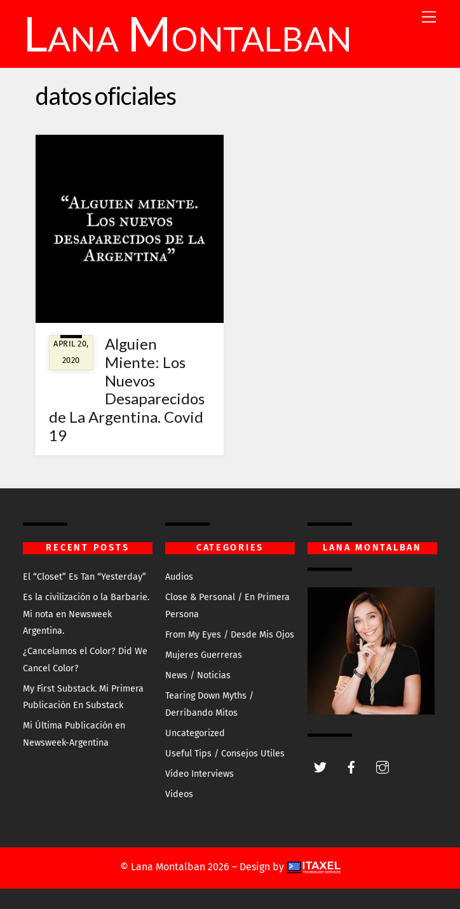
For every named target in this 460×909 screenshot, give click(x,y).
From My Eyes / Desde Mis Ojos (229, 634)
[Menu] (429, 17)
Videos (179, 794)
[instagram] (382, 766)
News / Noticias (198, 675)
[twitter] (320, 766)
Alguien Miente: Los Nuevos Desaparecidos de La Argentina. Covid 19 (127, 389)
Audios (179, 576)
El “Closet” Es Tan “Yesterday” (84, 576)
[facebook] (351, 766)
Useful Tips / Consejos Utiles (225, 753)
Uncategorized (195, 733)
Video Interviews (199, 774)
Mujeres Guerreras (203, 655)
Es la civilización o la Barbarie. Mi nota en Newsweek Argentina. (86, 614)
